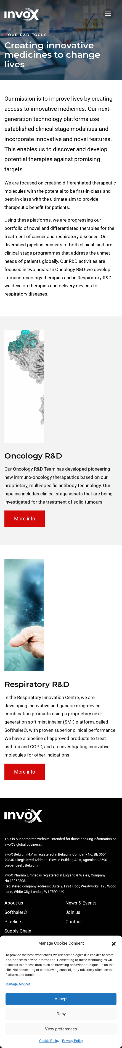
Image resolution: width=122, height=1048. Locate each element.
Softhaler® (15, 912)
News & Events (81, 903)
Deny (61, 1013)
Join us (72, 912)
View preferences (61, 1029)
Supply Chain (17, 931)
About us (13, 903)
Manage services (18, 984)
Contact (73, 921)
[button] (113, 943)
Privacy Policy (72, 1041)
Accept (61, 998)
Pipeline (12, 921)
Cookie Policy (49, 1041)
